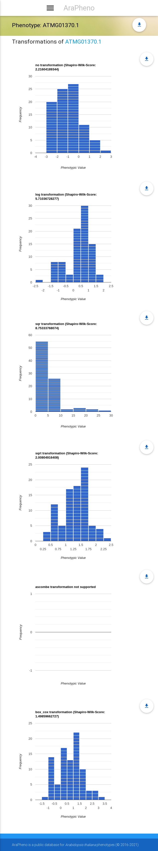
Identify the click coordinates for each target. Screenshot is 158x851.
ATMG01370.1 (83, 41)
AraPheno (79, 7)
